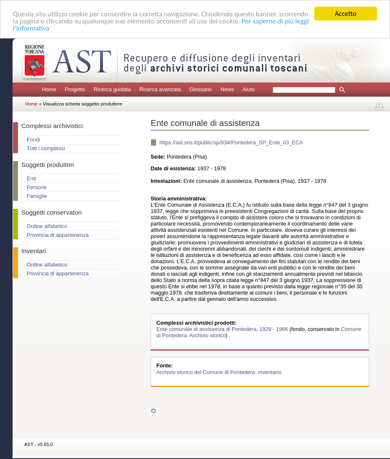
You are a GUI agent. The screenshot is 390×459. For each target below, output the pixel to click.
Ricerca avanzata (160, 89)
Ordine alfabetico (47, 226)
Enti (31, 178)
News (227, 89)
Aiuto (248, 89)
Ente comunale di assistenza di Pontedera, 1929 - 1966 (223, 329)
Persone (37, 187)
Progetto (75, 89)
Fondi (33, 139)
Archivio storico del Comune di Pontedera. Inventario (219, 372)
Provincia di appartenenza (58, 235)
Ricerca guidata (112, 89)
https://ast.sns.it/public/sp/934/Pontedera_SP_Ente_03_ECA (231, 142)
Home (49, 89)
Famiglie (37, 196)
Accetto (346, 13)
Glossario (200, 89)
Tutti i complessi (46, 148)
